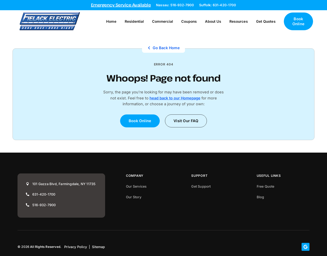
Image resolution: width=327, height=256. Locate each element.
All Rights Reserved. (45, 247)
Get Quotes (265, 21)
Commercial (162, 21)
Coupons (189, 21)
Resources (238, 21)
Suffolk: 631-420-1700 (217, 5)
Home (111, 21)
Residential (134, 21)
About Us (213, 21)
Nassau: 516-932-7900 (175, 5)
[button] (186, 120)
